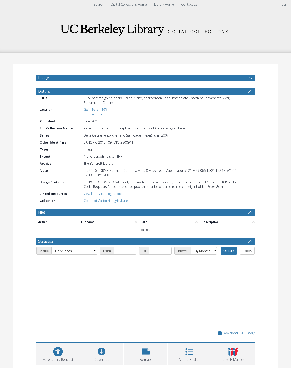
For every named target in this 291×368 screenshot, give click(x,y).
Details (44, 91)
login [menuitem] (284, 4)
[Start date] (125, 251)
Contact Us (189, 4)
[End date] (160, 251)
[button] (145, 353)
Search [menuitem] (99, 4)
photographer (94, 114)
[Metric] (74, 251)
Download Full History (236, 333)
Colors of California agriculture (106, 201)
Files (42, 212)
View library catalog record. (103, 193)
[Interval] (204, 251)
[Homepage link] (145, 28)
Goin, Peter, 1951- (97, 109)
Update (228, 251)
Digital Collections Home (129, 4)
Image (43, 77)
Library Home (164, 4)
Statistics (45, 241)
